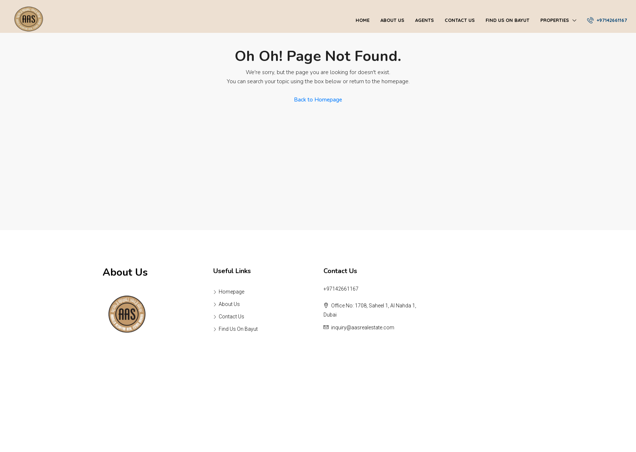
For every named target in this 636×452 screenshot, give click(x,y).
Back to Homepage (318, 99)
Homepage (231, 292)
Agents (424, 20)
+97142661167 (607, 20)
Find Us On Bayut (507, 20)
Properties (554, 20)
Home (362, 20)
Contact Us (460, 20)
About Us (392, 20)
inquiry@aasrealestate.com (362, 327)
